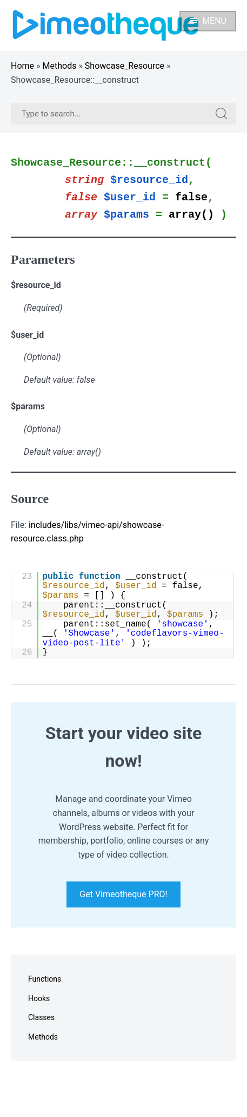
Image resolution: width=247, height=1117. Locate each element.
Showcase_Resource (124, 66)
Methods (60, 66)
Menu (207, 21)
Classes (41, 1017)
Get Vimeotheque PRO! (123, 894)
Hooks (39, 998)
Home (22, 66)
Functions (44, 979)
